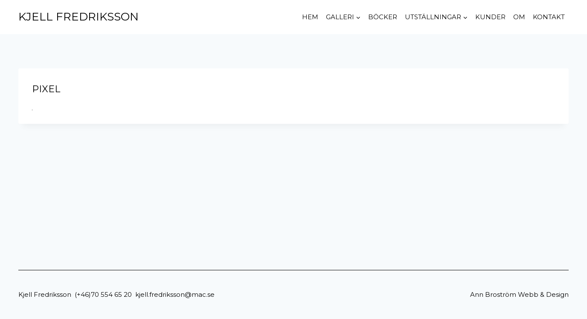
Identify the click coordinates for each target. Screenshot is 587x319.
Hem (310, 17)
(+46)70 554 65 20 (103, 294)
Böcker (382, 17)
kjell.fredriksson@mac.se (175, 294)
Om (519, 17)
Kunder (490, 17)
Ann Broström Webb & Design (519, 294)
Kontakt (549, 17)
